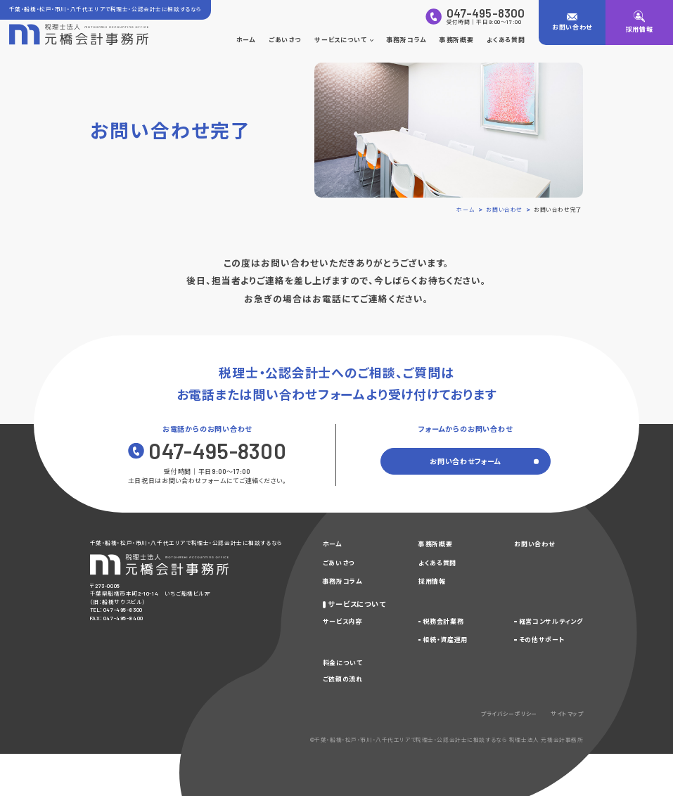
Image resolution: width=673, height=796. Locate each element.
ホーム (245, 40)
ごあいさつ (285, 40)
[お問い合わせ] (572, 22)
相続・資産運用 (445, 639)
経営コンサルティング (551, 621)
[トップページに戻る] (78, 34)
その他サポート (542, 639)
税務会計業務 (443, 621)
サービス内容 (342, 621)
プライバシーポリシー (509, 713)
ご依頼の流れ (343, 679)
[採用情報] (639, 22)
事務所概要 (456, 40)
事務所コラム (406, 40)
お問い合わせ (534, 544)
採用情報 (432, 581)
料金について (343, 663)
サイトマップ (567, 713)
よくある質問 (506, 40)
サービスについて (343, 40)
